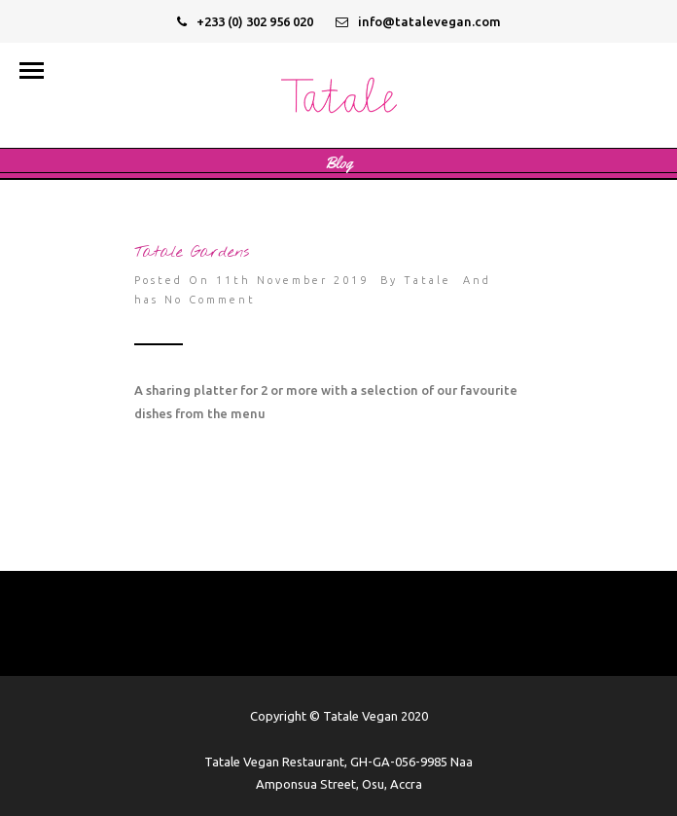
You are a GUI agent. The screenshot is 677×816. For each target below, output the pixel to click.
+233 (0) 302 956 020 (245, 21)
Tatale (427, 280)
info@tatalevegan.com (418, 21)
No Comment (210, 299)
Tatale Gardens (191, 252)
